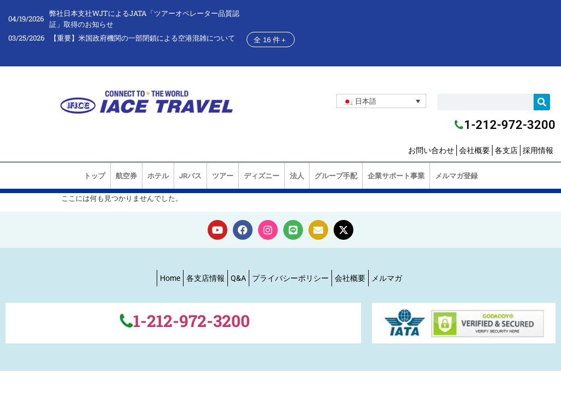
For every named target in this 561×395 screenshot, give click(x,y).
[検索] (542, 102)
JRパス (190, 176)
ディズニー (261, 176)
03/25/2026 (26, 38)
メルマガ (386, 278)
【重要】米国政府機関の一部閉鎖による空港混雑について (142, 38)
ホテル (158, 176)
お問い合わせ (431, 150)
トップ (94, 176)
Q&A (238, 278)
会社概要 (474, 150)
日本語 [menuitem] (365, 101)
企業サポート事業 (396, 176)
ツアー (222, 176)
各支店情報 (205, 278)
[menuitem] (381, 101)
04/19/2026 (26, 19)
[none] (381, 101)
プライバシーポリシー (290, 278)
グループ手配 (335, 176)
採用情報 (538, 150)
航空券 (126, 176)
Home (170, 278)
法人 (297, 176)
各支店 (506, 150)
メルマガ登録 (456, 176)
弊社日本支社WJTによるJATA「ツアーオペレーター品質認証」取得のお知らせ (144, 18)
